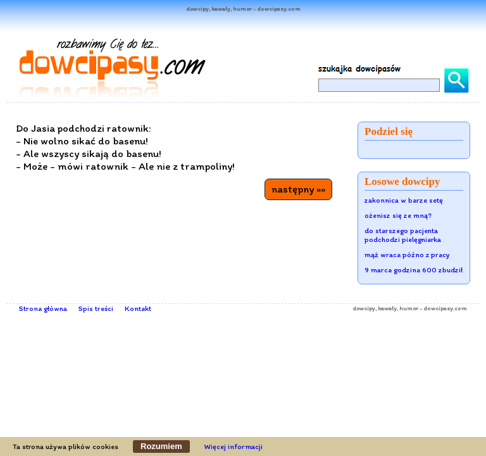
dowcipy (363, 308)
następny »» (298, 188)
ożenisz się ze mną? (398, 215)
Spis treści (95, 308)
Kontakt (138, 308)
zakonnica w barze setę (403, 200)
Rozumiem (161, 446)
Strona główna (43, 308)
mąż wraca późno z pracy (407, 254)
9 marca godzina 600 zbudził (413, 269)
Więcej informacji (233, 446)
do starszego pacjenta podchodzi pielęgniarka (402, 235)
